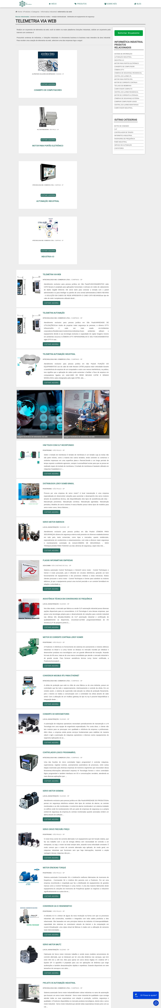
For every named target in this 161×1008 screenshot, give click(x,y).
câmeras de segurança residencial (128, 73)
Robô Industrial (120, 142)
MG (54, 939)
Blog (137, 4)
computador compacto (123, 89)
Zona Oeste (54, 965)
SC (114, 939)
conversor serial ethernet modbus (40, 17)
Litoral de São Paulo (114, 965)
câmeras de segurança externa (126, 98)
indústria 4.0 (119, 60)
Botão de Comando (121, 126)
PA (99, 945)
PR (99, 939)
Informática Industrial (123, 135)
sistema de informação (123, 54)
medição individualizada (59, 17)
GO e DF (69, 945)
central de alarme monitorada (126, 105)
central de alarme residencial (126, 92)
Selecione (24, 939)
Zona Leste (83, 965)
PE (24, 945)
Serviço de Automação (123, 145)
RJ (39, 939)
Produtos (81, 4)
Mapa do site (139, 986)
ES (69, 939)
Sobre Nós (110, 4)
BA (39, 945)
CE (54, 945)
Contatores (119, 148)
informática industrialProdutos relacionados (128, 45)
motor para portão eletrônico (126, 63)
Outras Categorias (125, 119)
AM (84, 945)
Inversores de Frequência (124, 139)
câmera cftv (119, 70)
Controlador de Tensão (123, 132)
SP (84, 939)
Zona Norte (39, 965)
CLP (115, 129)
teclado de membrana (122, 85)
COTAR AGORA (76, 87)
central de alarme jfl (123, 76)
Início (53, 4)
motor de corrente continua (125, 82)
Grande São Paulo (98, 965)
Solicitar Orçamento (129, 33)
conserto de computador (124, 66)
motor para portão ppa (123, 79)
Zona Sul (69, 965)
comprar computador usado (125, 101)
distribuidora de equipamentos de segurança (80, 17)
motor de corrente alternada (126, 95)
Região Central (24, 965)
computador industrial (123, 108)
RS (129, 939)
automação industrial (123, 57)
